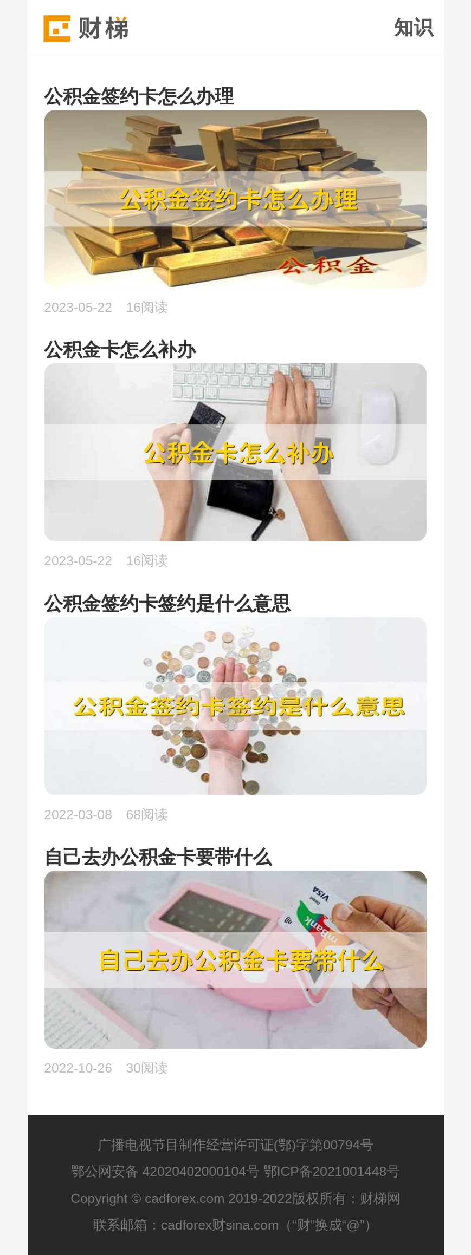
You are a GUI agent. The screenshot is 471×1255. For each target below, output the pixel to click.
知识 (413, 27)
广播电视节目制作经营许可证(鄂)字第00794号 (236, 1145)
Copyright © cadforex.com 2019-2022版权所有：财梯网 (235, 1198)
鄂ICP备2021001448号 (332, 1171)
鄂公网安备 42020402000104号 (165, 1171)
